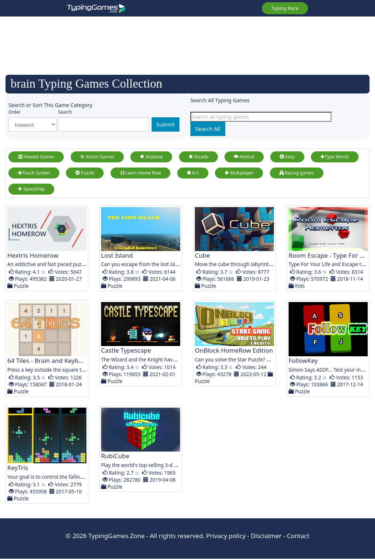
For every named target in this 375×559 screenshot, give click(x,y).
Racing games (296, 173)
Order (14, 112)
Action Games (97, 157)
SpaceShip (31, 189)
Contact (298, 536)
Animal (244, 157)
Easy (287, 157)
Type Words (334, 157)
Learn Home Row (140, 173)
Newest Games (36, 157)
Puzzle (84, 173)
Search (65, 112)
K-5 (193, 173)
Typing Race (284, 8)
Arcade (198, 157)
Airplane (151, 157)
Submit (165, 124)
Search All (207, 128)
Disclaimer (266, 536)
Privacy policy (225, 536)
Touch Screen (34, 173)
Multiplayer (238, 173)
